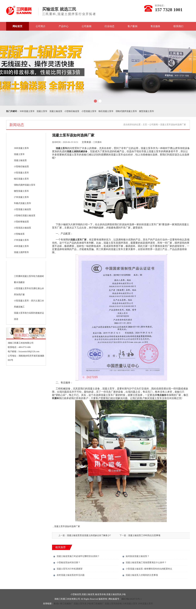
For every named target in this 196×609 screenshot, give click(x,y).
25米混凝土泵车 (129, 603)
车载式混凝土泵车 (22, 203)
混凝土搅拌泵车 (21, 252)
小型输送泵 (19, 234)
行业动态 (109, 26)
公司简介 (40, 26)
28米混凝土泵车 (145, 603)
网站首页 (17, 26)
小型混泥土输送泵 (22, 228)
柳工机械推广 (66, 603)
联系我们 (178, 26)
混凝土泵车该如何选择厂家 (67, 526)
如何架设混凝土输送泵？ (137, 556)
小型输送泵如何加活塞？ (68, 562)
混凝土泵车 (42, 111)
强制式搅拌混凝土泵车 (126, 111)
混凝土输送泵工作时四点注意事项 (144, 535)
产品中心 (63, 26)
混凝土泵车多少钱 (82, 603)
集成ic (57, 603)
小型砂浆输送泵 (21, 222)
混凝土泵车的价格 (113, 603)
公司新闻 (86, 26)
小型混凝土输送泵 (22, 209)
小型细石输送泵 (71, 111)
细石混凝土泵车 (105, 111)
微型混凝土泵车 (146, 111)
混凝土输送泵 (55, 111)
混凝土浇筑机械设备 (77, 151)
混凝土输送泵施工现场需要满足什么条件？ (146, 562)
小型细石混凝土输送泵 (24, 215)
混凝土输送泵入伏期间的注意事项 (142, 575)
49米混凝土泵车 (21, 246)
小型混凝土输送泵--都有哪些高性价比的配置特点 (149, 569)
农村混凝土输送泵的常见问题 (71, 575)
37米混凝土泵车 (21, 240)
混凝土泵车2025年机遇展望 (69, 569)
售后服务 (155, 26)
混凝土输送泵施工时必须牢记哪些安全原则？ (78, 556)
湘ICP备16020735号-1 (131, 599)
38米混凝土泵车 (27, 111)
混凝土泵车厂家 (78, 239)
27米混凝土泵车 (21, 197)
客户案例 (132, 26)
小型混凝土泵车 (88, 111)
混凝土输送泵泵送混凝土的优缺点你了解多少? (89, 535)
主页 (145, 124)
